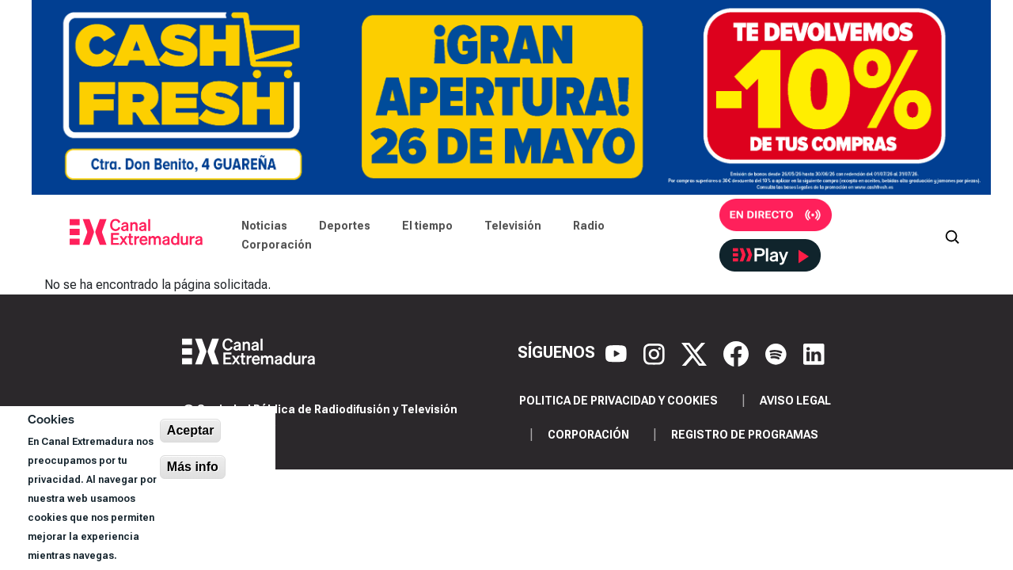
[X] (696, 352)
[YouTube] (618, 352)
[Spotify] (778, 352)
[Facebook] (738, 352)
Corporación (276, 244)
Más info (192, 466)
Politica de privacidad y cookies (618, 400)
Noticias (264, 225)
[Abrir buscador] (952, 235)
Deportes (344, 225)
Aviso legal (795, 400)
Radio (589, 225)
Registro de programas (744, 434)
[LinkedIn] (814, 352)
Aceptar (190, 430)
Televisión (512, 225)
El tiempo (427, 225)
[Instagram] (656, 352)
